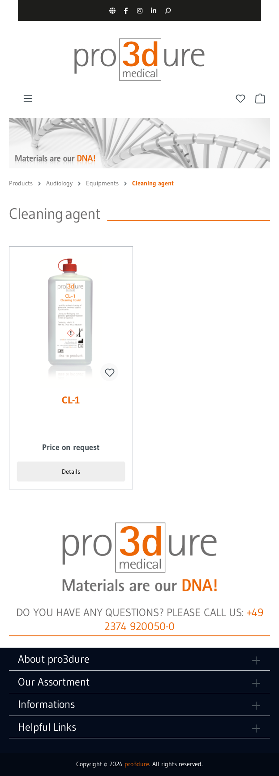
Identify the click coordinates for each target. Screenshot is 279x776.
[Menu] (28, 98)
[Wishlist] (240, 98)
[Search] (167, 10)
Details (71, 471)
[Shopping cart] (260, 98)
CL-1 (71, 400)
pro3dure (136, 764)
